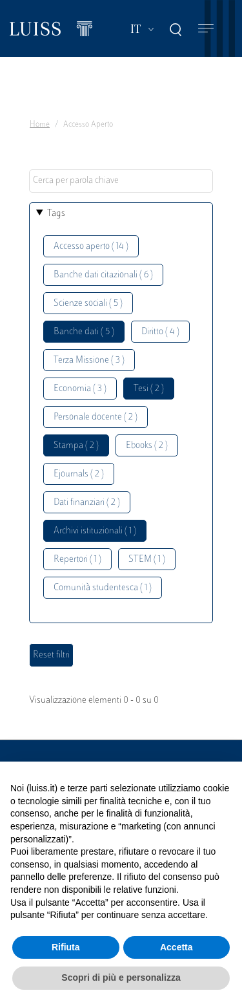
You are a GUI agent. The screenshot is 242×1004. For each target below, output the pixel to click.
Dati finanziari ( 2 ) (87, 502)
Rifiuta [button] (66, 947)
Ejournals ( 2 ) (79, 474)
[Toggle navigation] (206, 29)
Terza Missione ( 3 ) (89, 360)
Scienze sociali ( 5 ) (88, 303)
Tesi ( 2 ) (149, 389)
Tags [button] (56, 214)
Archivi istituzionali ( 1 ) (95, 531)
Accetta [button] (176, 947)
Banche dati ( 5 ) (84, 332)
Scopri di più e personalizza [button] (120, 977)
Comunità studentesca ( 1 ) (103, 588)
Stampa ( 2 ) (76, 446)
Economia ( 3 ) (80, 389)
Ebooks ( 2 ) (147, 446)
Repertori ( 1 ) (77, 559)
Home (40, 125)
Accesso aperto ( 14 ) (91, 246)
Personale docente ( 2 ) (95, 417)
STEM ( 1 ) (146, 559)
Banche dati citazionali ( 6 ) (103, 275)
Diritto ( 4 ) (160, 332)
